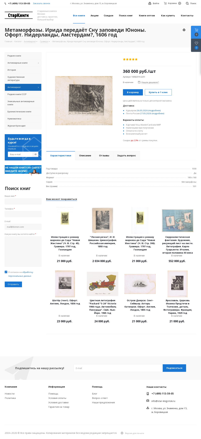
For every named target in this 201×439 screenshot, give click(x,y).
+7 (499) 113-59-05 (163, 393)
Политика (10, 398)
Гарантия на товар (58, 406)
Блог (94, 393)
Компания (11, 386)
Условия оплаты (57, 398)
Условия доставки (58, 402)
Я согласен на (20, 274)
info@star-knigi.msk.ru (163, 401)
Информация (56, 386)
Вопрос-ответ (100, 398)
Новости (9, 393)
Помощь (53, 393)
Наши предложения (103, 402)
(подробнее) (154, 110)
